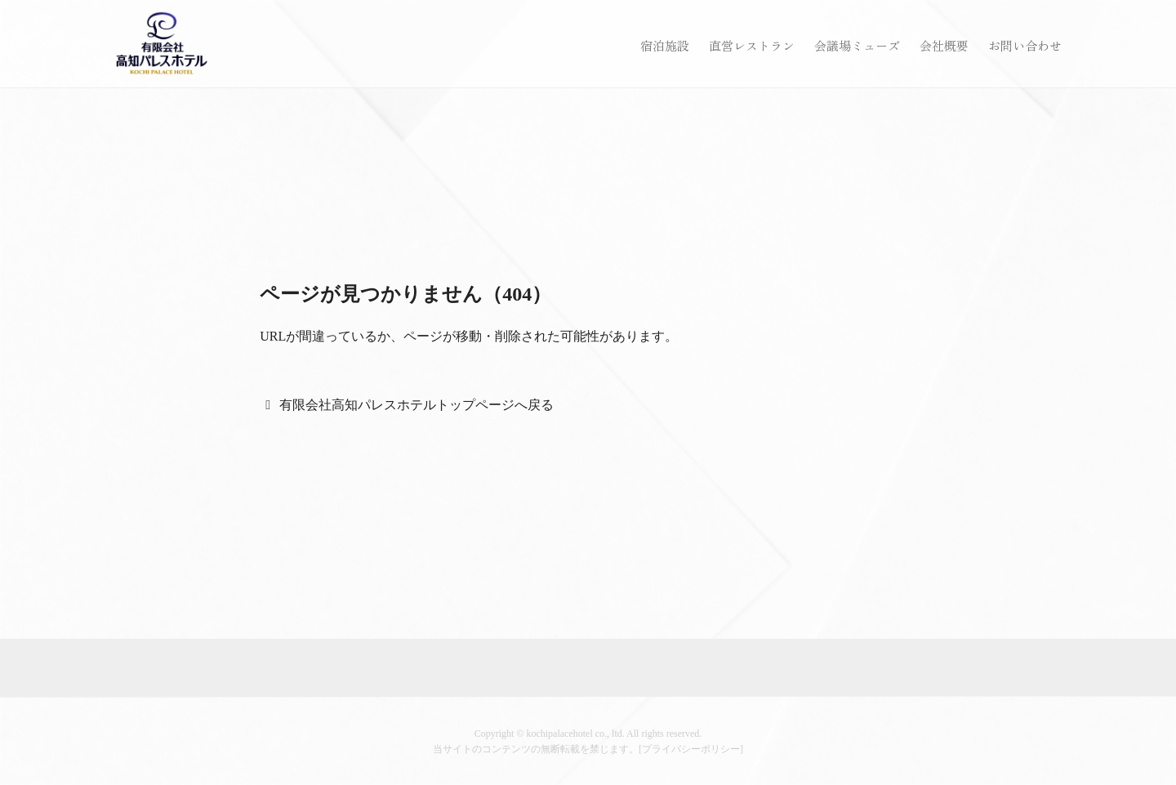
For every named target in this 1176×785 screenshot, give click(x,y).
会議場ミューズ (857, 45)
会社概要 (944, 45)
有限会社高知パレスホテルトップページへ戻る (416, 405)
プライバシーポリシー (691, 749)
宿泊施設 (664, 45)
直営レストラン (752, 45)
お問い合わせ (1025, 45)
